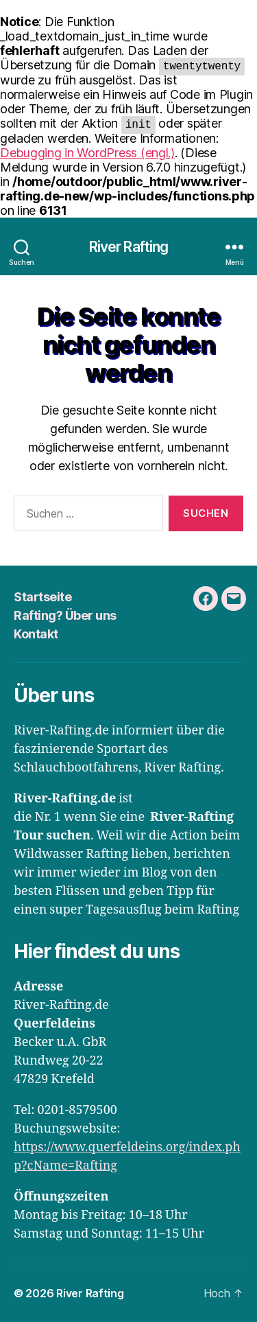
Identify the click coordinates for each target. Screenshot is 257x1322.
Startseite (42, 597)
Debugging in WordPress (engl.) (87, 153)
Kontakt (36, 634)
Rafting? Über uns (65, 615)
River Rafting (129, 247)
